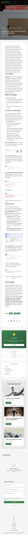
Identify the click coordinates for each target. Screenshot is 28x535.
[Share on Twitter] (8, 321)
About (14, 521)
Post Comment (14, 502)
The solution (6, 366)
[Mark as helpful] (14, 354)
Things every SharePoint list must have (14, 439)
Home (14, 517)
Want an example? (7, 368)
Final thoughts (6, 374)
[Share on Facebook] (14, 321)
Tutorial (11, 313)
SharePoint (13, 303)
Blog (14, 519)
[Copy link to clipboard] (19, 321)
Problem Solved (17, 313)
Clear (14, 505)
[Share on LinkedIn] (11, 321)
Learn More (8, 402)
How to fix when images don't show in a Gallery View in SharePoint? (14, 419)
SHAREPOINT (19, 28)
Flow (17, 303)
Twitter (11, 301)
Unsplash (7, 306)
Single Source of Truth (16, 128)
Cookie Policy (14, 526)
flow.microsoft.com (9, 213)
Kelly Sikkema (20, 304)
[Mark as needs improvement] (14, 357)
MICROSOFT (4, 28)
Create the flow (7, 372)
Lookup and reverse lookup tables (13, 398)
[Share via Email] (17, 321)
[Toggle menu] (25, 2)
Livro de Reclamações (14, 530)
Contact (14, 528)
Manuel (4, 35)
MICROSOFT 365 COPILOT (11, 28)
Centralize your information (9, 370)
